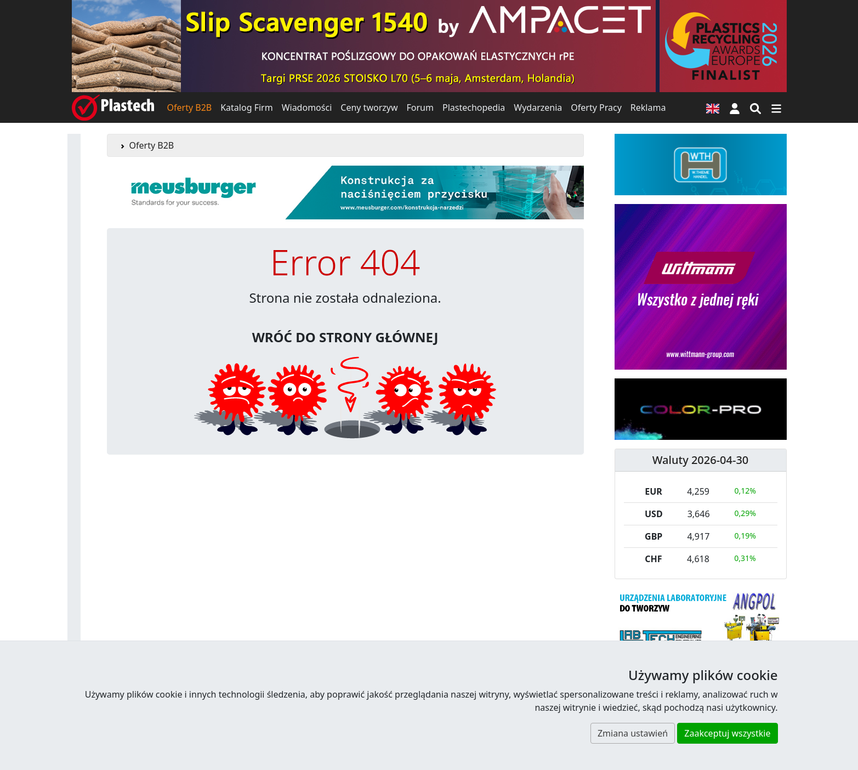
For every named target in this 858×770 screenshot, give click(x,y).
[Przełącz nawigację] (776, 107)
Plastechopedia (473, 107)
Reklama (648, 107)
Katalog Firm (246, 107)
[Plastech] (113, 107)
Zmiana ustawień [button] (633, 733)
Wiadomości (307, 107)
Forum (420, 107)
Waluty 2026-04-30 (700, 459)
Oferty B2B (189, 107)
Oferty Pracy (596, 107)
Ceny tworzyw (368, 107)
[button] (734, 107)
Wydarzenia (538, 107)
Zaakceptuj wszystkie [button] (727, 733)
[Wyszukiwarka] (755, 107)
